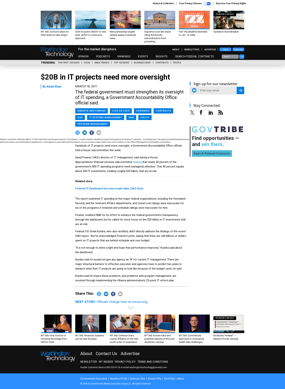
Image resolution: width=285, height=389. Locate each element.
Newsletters (191, 49)
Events (143, 56)
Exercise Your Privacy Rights (231, 3)
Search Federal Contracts (194, 56)
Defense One (137, 378)
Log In (225, 49)
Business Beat (142, 62)
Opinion (83, 56)
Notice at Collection (163, 3)
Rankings (124, 56)
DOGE (87, 62)
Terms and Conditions (152, 361)
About (175, 49)
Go (242, 57)
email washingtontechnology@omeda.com (145, 367)
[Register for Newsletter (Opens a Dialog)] (240, 90)
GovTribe (169, 378)
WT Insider (106, 361)
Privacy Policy (125, 361)
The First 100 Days (68, 62)
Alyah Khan (54, 86)
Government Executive (93, 378)
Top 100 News (121, 62)
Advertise (210, 49)
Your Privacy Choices (195, 3)
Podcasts (103, 56)
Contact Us (106, 353)
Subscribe (238, 49)
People (177, 62)
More (181, 378)
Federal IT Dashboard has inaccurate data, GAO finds (109, 188)
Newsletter (88, 361)
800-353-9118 (113, 367)
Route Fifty (154, 378)
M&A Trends (102, 62)
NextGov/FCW (118, 378)
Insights (162, 56)
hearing (137, 162)
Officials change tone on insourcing (122, 302)
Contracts (162, 62)
